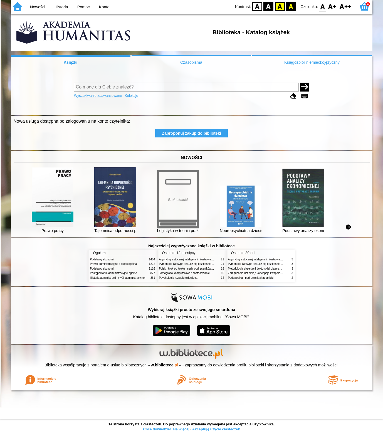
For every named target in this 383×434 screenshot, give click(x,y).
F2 (345, 6)
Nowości (37, 7)
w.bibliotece (164, 365)
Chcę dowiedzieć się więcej (166, 429)
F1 (332, 6)
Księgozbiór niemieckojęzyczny (312, 62)
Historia (61, 7)
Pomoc (83, 7)
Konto (104, 7)
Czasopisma (191, 62)
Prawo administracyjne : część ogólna (113, 263)
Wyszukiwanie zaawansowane (98, 95)
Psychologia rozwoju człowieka (178, 277)
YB (280, 6)
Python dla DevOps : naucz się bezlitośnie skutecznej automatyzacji (201, 263)
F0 (322, 6)
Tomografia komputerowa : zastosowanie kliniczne (190, 273)
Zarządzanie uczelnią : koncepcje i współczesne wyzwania (264, 273)
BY (291, 6)
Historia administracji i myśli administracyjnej (117, 277)
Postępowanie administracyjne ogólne (113, 273)
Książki (71, 62)
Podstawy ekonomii (102, 259)
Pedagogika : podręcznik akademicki (251, 277)
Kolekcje (131, 95)
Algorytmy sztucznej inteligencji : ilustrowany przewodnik (194, 259)
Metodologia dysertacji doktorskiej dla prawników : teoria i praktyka (269, 268)
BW (268, 6)
